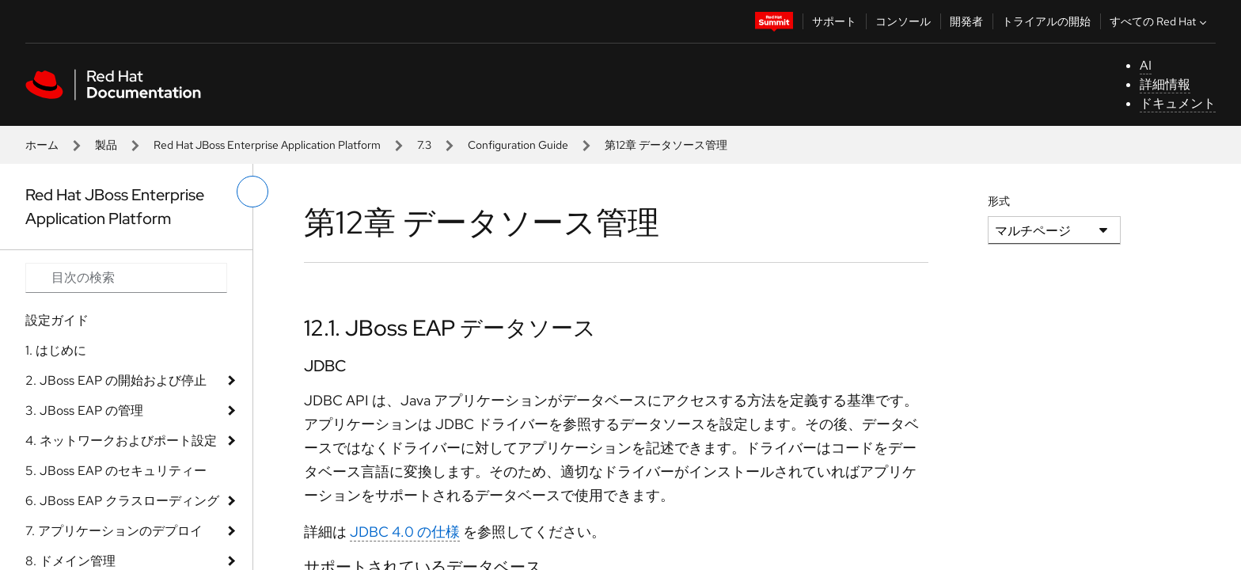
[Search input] (126, 278)
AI (1146, 65)
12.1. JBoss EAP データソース (450, 328)
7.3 (424, 145)
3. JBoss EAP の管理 (84, 410)
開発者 (966, 21)
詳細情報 (1165, 84)
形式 (999, 201)
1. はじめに (55, 350)
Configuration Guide (518, 145)
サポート (834, 21)
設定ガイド (57, 320)
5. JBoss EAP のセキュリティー (116, 470)
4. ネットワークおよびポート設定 (121, 440)
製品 (106, 145)
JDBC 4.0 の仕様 (405, 531)
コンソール (903, 21)
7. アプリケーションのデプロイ (114, 530)
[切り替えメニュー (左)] (252, 191)
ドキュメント (1178, 103)
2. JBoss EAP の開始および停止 (116, 380)
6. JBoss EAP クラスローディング (122, 500)
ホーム (42, 145)
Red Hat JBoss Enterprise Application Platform (267, 145)
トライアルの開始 (1046, 21)
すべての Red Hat (1160, 21)
